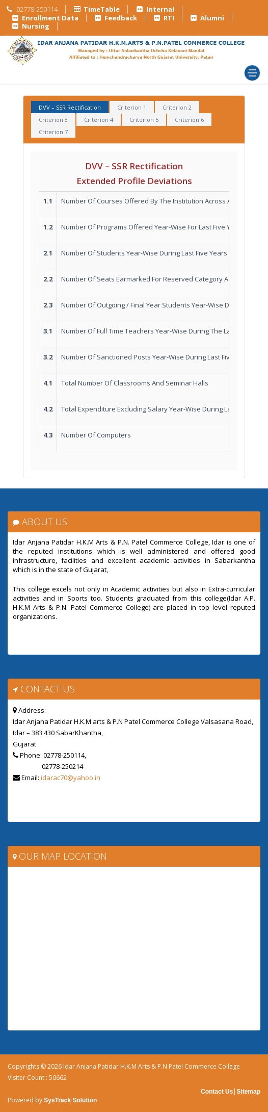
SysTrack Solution (69, 1100)
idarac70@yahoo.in (70, 777)
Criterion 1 (131, 107)
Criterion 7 (53, 132)
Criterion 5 (143, 119)
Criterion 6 (189, 119)
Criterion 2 (177, 107)
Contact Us (217, 1091)
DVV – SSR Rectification (70, 107)
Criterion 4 (98, 119)
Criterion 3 (53, 119)
